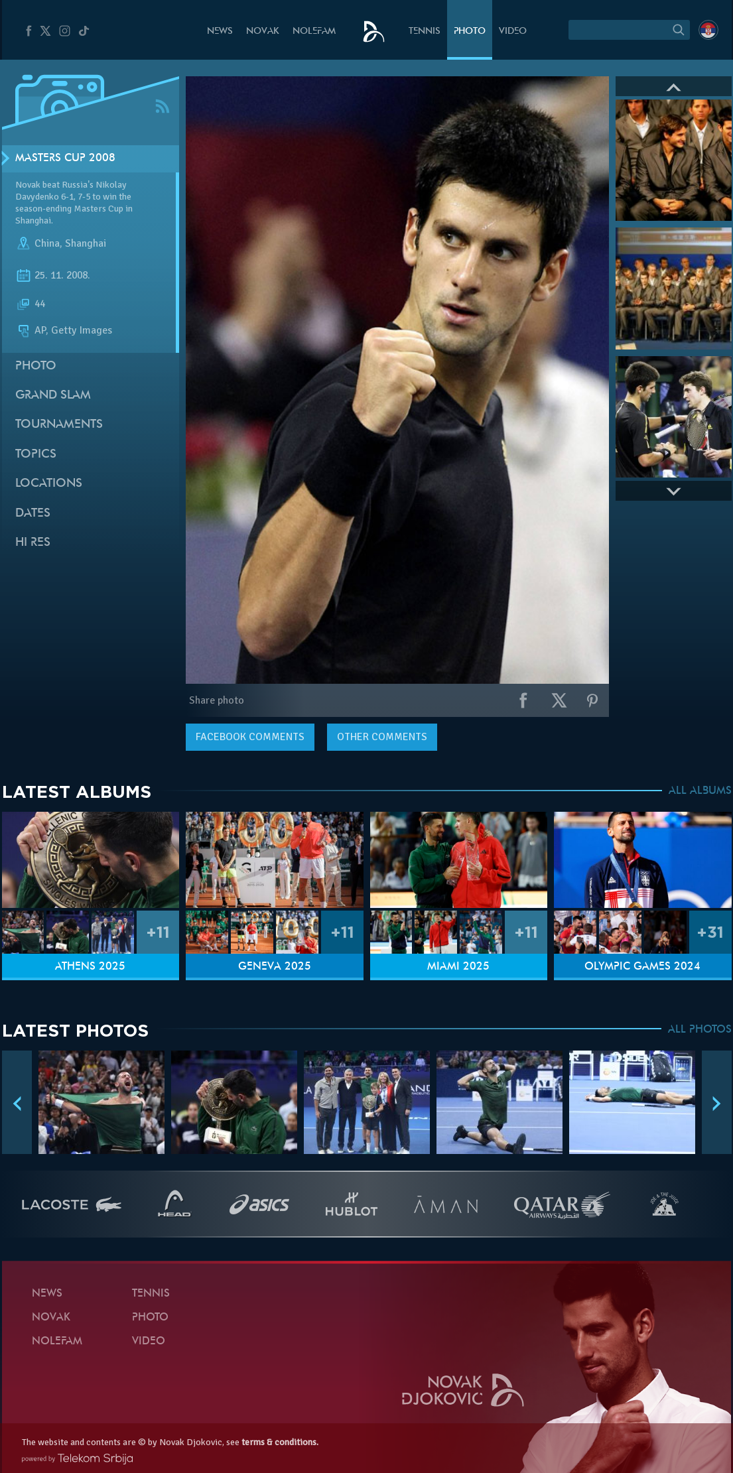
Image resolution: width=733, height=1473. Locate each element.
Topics (35, 454)
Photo (470, 31)
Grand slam (53, 395)
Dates (32, 513)
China (47, 244)
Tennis (424, 31)
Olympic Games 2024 (642, 967)
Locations (48, 484)
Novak (262, 31)
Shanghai (85, 244)
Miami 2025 (458, 967)
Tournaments (59, 424)
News (220, 31)
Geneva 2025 (274, 967)
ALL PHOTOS (700, 1030)
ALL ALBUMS (700, 791)
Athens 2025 (90, 967)
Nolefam (314, 31)
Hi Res (32, 543)
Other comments (382, 736)
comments (250, 736)
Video (513, 31)
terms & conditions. (279, 1442)
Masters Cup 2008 (65, 158)
